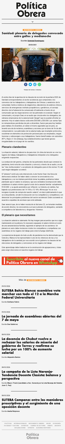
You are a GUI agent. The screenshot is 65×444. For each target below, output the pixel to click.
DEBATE (50, 425)
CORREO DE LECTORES (37, 425)
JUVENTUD (24, 425)
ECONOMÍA (57, 423)
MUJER (48, 423)
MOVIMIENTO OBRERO (32, 30)
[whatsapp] (39, 85)
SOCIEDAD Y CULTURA (11, 425)
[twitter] (30, 85)
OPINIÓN (31, 427)
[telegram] (35, 85)
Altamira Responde (43, 427)
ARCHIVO (58, 425)
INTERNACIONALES (20, 423)
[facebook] (25, 85)
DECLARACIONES (20, 427)
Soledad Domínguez (36, 41)
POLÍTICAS (8, 423)
